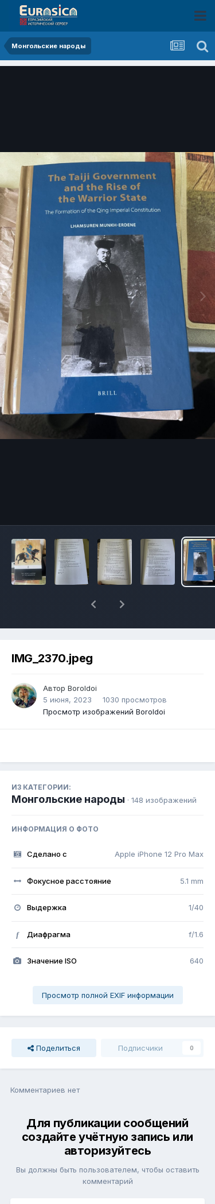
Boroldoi (82, 658)
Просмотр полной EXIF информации (108, 965)
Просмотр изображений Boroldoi (104, 681)
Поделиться (54, 1018)
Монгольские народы (68, 769)
